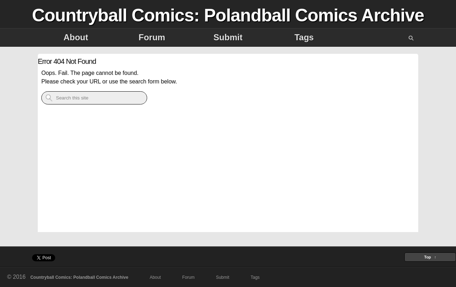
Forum (152, 37)
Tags (304, 37)
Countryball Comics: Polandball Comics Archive (228, 15)
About (75, 37)
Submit (227, 37)
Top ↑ (430, 257)
